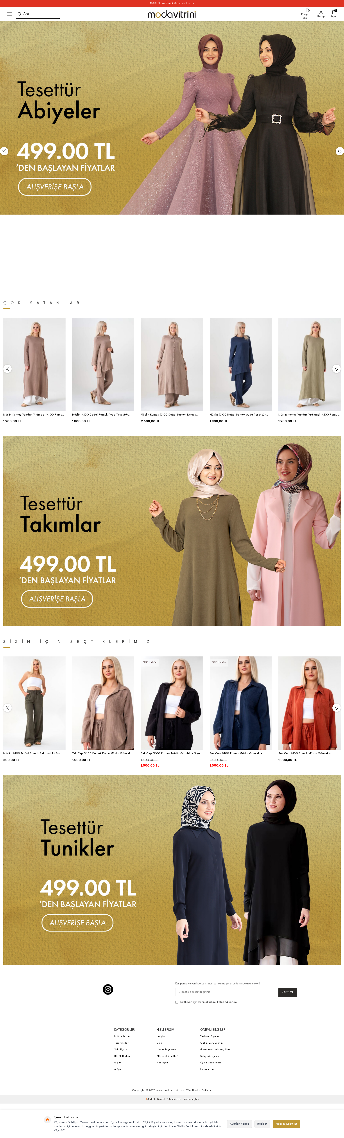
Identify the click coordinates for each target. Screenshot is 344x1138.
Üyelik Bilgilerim (166, 973)
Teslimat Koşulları (210, 960)
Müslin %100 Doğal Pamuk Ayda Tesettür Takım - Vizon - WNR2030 (100, 339)
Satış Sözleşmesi (209, 980)
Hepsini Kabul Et (286, 1123)
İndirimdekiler (122, 960)
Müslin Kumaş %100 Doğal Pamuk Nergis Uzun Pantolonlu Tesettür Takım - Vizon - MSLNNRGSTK (169, 339)
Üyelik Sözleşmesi (210, 987)
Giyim (117, 987)
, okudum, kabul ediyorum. (206, 926)
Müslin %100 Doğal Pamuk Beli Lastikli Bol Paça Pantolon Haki (31, 678)
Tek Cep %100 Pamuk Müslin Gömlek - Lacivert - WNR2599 (236, 678)
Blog (159, 967)
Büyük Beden (122, 980)
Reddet (262, 1123)
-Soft (149, 1023)
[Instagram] (108, 913)
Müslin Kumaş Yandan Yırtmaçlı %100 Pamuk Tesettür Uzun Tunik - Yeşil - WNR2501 (308, 339)
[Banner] (172, 118)
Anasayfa (162, 987)
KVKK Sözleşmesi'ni (192, 926)
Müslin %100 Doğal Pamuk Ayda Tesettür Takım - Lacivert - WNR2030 (238, 339)
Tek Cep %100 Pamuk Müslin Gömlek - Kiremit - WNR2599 (304, 678)
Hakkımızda (207, 993)
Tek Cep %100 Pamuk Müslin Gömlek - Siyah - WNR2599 (171, 678)
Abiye (117, 993)
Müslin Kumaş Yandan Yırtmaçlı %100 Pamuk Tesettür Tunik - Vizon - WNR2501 (33, 339)
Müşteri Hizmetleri (167, 980)
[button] (4, 113)
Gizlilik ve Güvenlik (211, 967)
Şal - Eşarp (120, 973)
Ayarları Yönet (239, 1123)
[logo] (172, 14)
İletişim (161, 960)
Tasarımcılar (121, 967)
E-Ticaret (159, 1023)
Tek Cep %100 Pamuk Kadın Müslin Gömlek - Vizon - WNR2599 (102, 678)
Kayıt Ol (288, 916)
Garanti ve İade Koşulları (215, 973)
